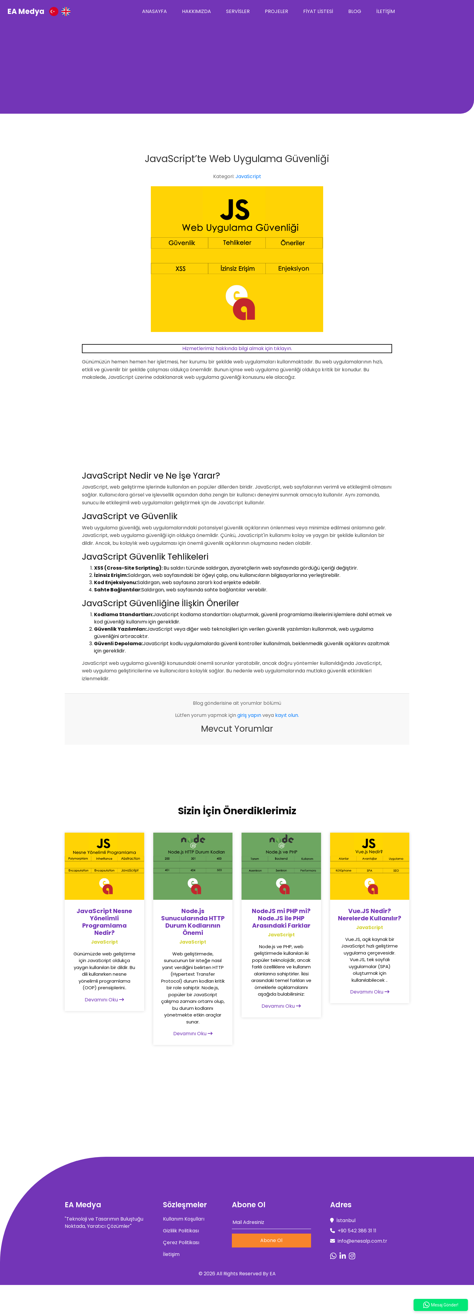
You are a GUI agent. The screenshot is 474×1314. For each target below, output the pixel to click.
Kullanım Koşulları (183, 1218)
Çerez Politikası (181, 1242)
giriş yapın (249, 715)
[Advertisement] (237, 68)
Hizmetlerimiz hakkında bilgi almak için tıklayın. (237, 348)
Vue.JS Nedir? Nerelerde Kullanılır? (369, 914)
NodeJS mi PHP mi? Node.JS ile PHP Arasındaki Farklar (281, 918)
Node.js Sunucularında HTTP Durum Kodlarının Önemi (193, 922)
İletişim (385, 11)
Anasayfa (154, 11)
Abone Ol (271, 1240)
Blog (354, 11)
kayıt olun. (287, 715)
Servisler (238, 11)
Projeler (276, 11)
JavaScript (248, 176)
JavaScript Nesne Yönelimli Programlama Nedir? (104, 922)
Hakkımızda (196, 11)
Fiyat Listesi (318, 11)
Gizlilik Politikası (181, 1230)
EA (273, 1273)
